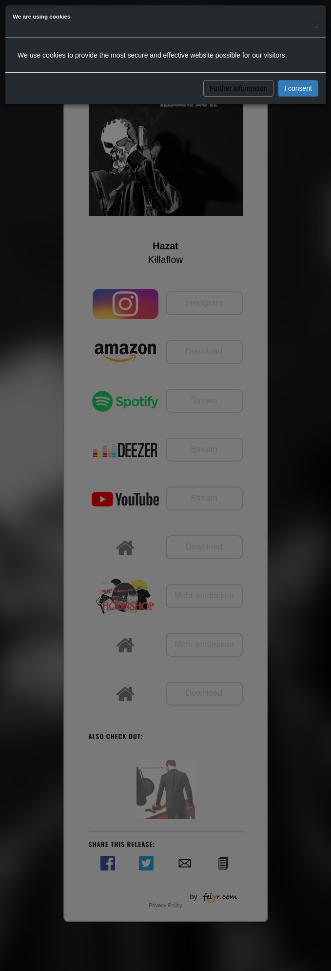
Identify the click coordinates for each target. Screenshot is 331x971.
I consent (298, 88)
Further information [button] (238, 88)
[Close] (315, 25)
